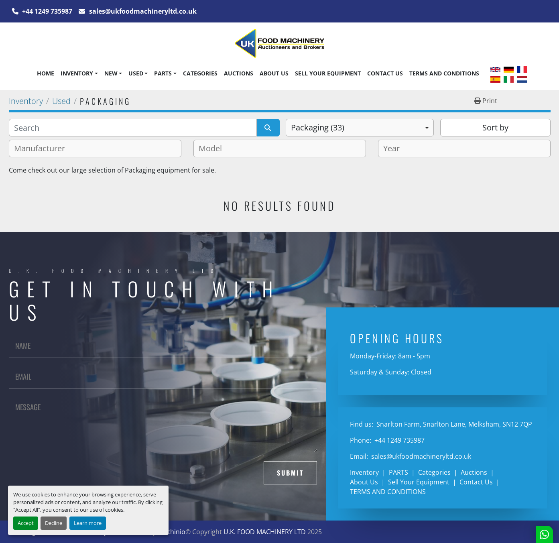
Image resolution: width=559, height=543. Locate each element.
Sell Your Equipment (328, 73)
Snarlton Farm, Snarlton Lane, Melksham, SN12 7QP (453, 424)
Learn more (88, 523)
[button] (79, 73)
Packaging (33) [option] (317, 127)
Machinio (171, 531)
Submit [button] (290, 473)
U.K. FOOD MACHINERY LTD (265, 531)
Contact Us (385, 73)
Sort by (495, 127)
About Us (274, 73)
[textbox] (42, 148)
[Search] (133, 127)
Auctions (238, 73)
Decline (53, 523)
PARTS (163, 73)
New (111, 73)
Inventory (77, 73)
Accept (26, 523)
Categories (200, 73)
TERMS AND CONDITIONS (444, 73)
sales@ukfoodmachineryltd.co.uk (142, 11)
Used (135, 73)
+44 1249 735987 (46, 11)
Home (45, 73)
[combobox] (360, 127)
